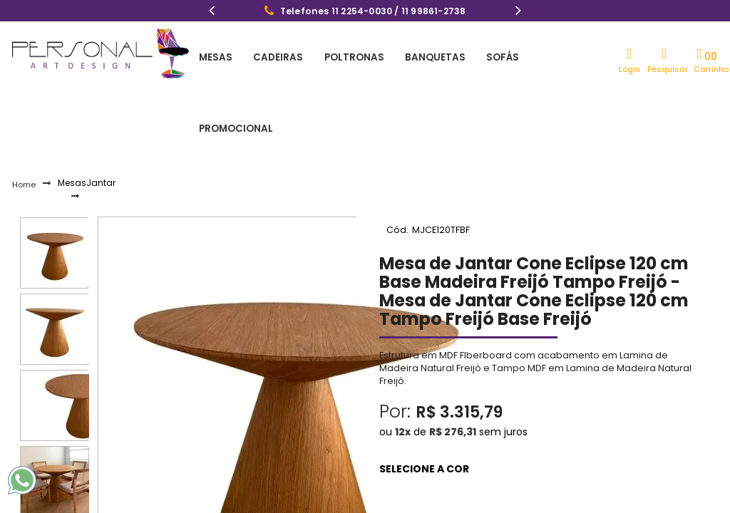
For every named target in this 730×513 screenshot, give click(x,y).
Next (518, 12)
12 (403, 365)
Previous (212, 12)
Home (24, 119)
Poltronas (333, 57)
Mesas (212, 57)
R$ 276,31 (452, 365)
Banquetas (406, 57)
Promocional (533, 57)
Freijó (380, 420)
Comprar (538, 473)
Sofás (465, 57)
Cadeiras (265, 57)
